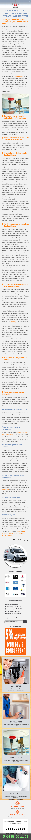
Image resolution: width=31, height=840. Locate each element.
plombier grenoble (11, 604)
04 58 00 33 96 (15, 828)
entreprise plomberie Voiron (14, 609)
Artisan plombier (18, 76)
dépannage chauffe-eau (13, 607)
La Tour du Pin (10, 533)
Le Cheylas (19, 533)
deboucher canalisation (13, 613)
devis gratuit (5, 489)
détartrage (13, 321)
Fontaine (18, 531)
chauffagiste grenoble (12, 611)
